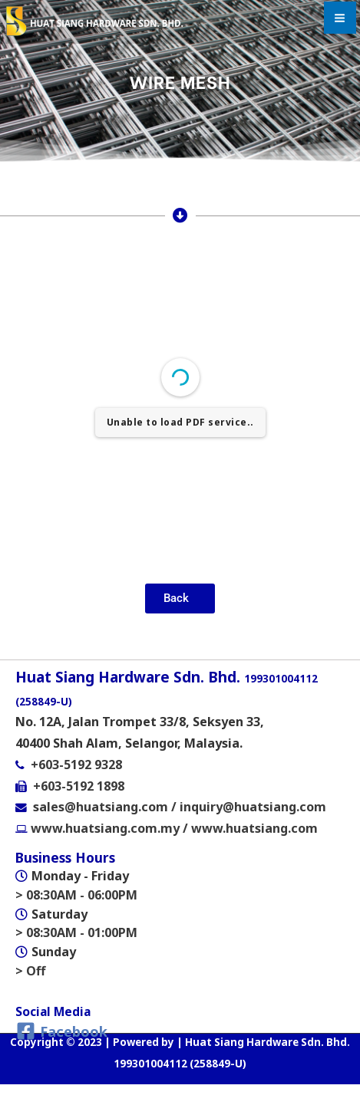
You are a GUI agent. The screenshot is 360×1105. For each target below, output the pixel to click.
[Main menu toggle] (340, 18)
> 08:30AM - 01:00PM (76, 932)
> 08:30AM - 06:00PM (76, 894)
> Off (30, 970)
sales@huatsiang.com (102, 806)
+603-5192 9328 (76, 764)
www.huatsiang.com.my (104, 828)
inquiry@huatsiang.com (253, 806)
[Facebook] (61, 1031)
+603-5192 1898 (78, 786)
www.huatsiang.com (254, 828)
